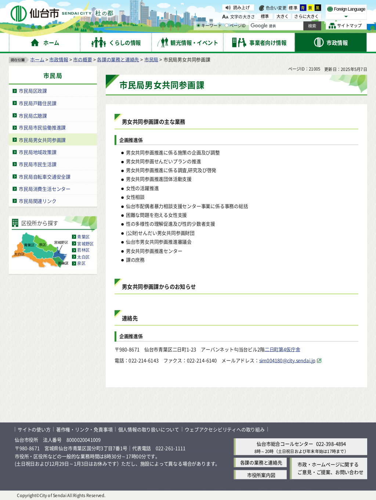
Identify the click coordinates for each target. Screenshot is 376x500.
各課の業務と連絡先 (118, 58)
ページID (235, 26)
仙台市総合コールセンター (285, 443)
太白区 (83, 256)
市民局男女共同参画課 (42, 139)
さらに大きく (306, 16)
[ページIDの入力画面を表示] (226, 25)
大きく (282, 16)
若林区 (83, 250)
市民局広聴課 (33, 115)
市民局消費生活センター (44, 188)
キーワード (209, 26)
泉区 (81, 263)
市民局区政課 (33, 90)
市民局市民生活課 (37, 164)
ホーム (37, 58)
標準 (293, 8)
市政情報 (58, 58)
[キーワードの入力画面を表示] (198, 25)
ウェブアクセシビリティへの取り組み (225, 428)
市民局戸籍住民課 (37, 102)
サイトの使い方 (34, 428)
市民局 (151, 58)
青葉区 (83, 237)
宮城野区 (85, 243)
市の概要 (82, 58)
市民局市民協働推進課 (42, 127)
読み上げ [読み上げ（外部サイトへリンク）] (241, 7)
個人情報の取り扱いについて (148, 428)
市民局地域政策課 (37, 151)
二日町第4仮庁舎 (282, 348)
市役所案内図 (261, 474)
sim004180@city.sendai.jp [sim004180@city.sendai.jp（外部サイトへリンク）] (287, 360)
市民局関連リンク (37, 200)
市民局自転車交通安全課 (44, 176)
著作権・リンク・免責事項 (84, 428)
